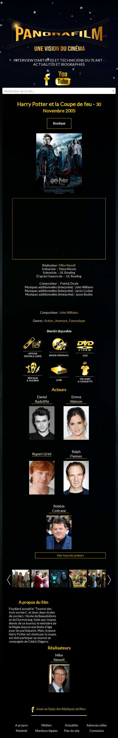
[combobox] (59, 91)
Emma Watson (76, 399)
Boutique (59, 123)
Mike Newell (67, 265)
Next (109, 580)
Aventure (61, 321)
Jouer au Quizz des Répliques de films (61, 709)
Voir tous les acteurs (70, 555)
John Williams (69, 312)
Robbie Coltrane (59, 508)
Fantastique (77, 321)
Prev (8, 580)
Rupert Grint (41, 454)
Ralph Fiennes (76, 454)
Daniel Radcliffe (42, 399)
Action (48, 321)
